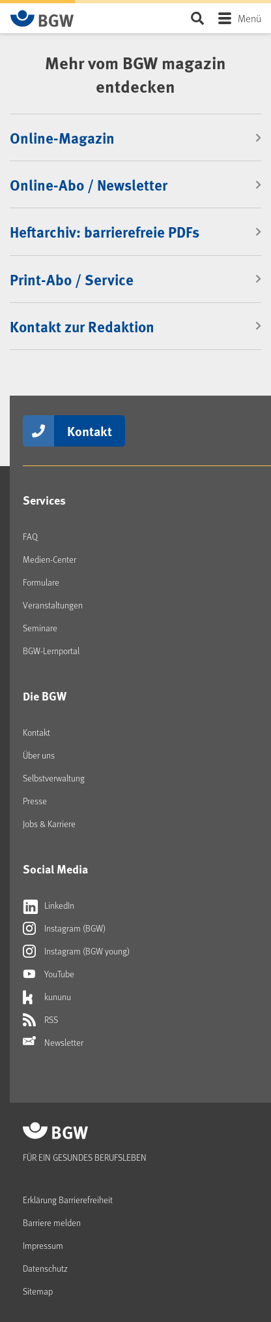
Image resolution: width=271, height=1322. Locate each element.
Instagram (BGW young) (76, 951)
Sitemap (38, 1291)
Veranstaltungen (53, 605)
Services (44, 500)
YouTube (48, 974)
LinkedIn (48, 905)
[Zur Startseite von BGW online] (42, 18)
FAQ (30, 536)
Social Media (55, 868)
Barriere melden (52, 1222)
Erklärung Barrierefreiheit (68, 1199)
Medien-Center (49, 559)
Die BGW (44, 695)
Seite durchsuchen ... (197, 18)
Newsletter (53, 1042)
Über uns (39, 755)
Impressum (43, 1245)
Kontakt (89, 430)
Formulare (41, 582)
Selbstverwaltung (54, 778)
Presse (35, 801)
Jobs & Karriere (49, 823)
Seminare (40, 628)
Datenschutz (45, 1268)
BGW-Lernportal (51, 650)
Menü (249, 18)
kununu (47, 996)
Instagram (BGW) (64, 928)
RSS (40, 1019)
